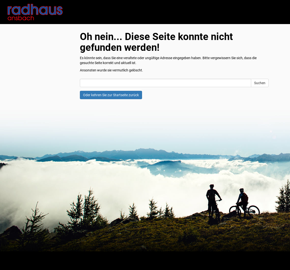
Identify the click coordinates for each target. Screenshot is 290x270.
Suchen (259, 83)
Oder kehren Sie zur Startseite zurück (111, 95)
